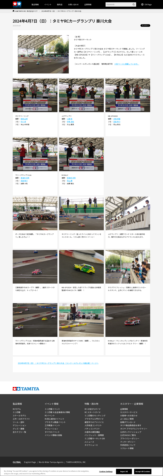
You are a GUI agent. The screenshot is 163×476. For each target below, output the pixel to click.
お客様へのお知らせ (128, 415)
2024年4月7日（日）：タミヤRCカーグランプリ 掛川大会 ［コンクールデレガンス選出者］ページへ (58, 363)
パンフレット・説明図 (94, 435)
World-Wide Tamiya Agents (51, 462)
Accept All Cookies (142, 473)
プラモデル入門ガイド (94, 418)
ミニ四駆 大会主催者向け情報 (57, 412)
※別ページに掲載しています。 (126, 64)
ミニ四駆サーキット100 (95, 438)
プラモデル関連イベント (55, 422)
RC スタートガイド (93, 412)
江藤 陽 (69, 119)
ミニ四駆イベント (52, 409)
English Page (30, 462)
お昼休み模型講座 (92, 432)
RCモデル (17, 409)
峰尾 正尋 (24, 119)
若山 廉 (69, 180)
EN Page (146, 4)
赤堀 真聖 (116, 119)
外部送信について (127, 445)
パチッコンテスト (92, 428)
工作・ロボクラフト (21, 418)
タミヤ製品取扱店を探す (130, 425)
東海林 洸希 (25, 178)
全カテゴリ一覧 (19, 432)
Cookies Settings (106, 473)
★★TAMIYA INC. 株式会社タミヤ (26, 11)
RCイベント (50, 415)
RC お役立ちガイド (93, 409)
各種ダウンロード (127, 422)
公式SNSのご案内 (128, 435)
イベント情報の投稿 (53, 435)
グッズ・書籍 (18, 428)
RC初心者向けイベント (54, 418)
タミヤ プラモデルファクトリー (133, 428)
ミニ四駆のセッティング (95, 415)
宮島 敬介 (24, 180)
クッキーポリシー (127, 441)
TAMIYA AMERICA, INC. (76, 462)
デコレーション (19, 425)
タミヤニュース (91, 445)
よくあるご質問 (127, 418)
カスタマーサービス (128, 412)
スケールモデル (19, 415)
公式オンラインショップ (130, 432)
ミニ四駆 (16, 412)
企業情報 (124, 409)
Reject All (124, 473)
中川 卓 (23, 121)
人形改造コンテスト (93, 425)
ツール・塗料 (18, 422)
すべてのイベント (52, 432)
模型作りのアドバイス (94, 422)
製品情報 (35, 4)
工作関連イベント (52, 425)
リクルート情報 (127, 448)
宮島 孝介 (116, 121)
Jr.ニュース (89, 441)
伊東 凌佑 (70, 121)
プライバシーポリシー (129, 438)
